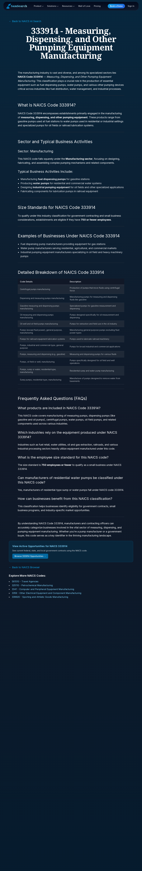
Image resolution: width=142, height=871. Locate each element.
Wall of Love (84, 6)
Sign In (131, 6)
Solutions (53, 6)
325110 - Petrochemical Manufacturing (32, 585)
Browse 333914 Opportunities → (30, 556)
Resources (68, 6)
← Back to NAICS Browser (24, 567)
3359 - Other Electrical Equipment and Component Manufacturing (46, 593)
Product (39, 6)
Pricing (97, 6)
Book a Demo (116, 6)
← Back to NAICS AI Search (25, 21)
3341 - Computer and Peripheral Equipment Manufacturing (43, 589)
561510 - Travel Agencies (25, 581)
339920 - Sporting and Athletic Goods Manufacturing (40, 597)
